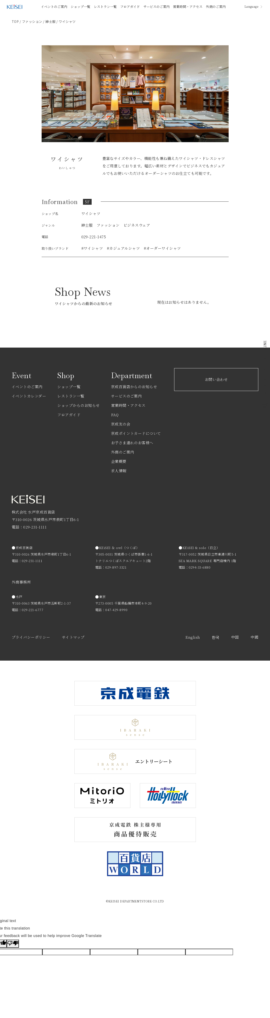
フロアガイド (130, 6)
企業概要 (118, 461)
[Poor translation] (13, 944)
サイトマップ (73, 637)
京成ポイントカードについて (136, 433)
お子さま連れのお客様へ (132, 442)
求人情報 (118, 470)
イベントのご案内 (54, 6)
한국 (216, 637)
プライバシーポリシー (31, 637)
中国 (235, 637)
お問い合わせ (216, 379)
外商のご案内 (216, 6)
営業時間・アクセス (187, 6)
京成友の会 (120, 424)
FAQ (115, 414)
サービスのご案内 (156, 6)
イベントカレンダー (29, 396)
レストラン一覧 (105, 6)
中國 (254, 637)
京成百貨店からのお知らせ (134, 386)
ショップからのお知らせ (78, 405)
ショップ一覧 (80, 6)
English (192, 637)
